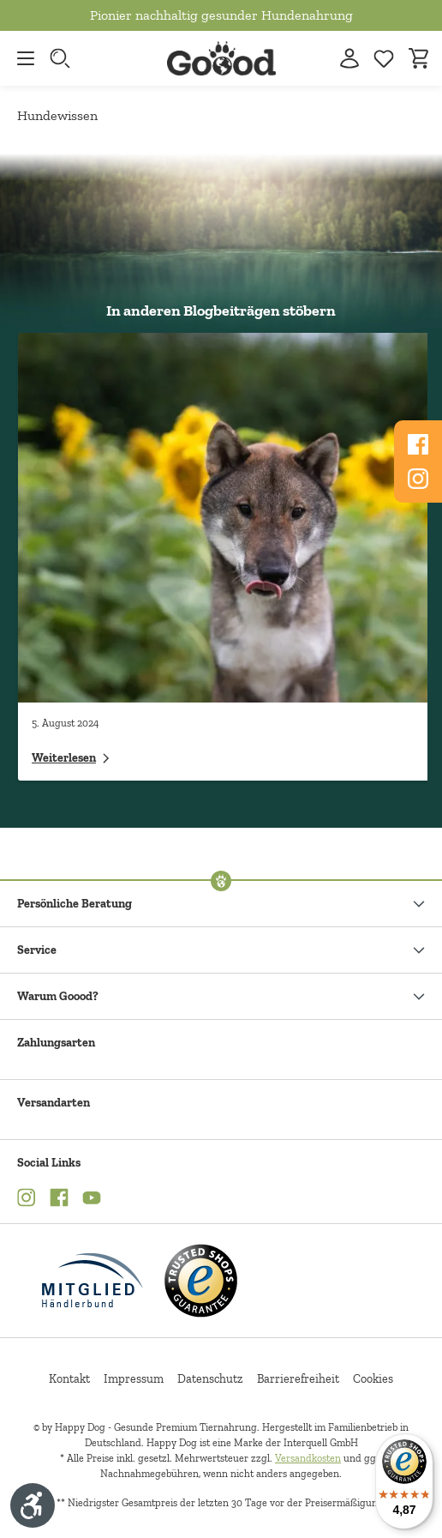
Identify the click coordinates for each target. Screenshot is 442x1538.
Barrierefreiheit (298, 1379)
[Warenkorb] (418, 58)
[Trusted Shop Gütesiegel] (200, 1281)
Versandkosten (308, 1458)
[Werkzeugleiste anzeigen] (32, 1505)
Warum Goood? (58, 996)
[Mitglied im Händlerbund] (92, 1280)
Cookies (373, 1379)
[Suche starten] (62, 58)
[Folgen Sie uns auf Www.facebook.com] (418, 444)
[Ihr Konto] (349, 58)
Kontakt (69, 1379)
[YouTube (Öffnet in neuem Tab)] (91, 1200)
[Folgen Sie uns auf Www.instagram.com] (418, 478)
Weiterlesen (71, 758)
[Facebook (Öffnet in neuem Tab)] (59, 1200)
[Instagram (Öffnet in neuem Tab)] (26, 1200)
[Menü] (21, 58)
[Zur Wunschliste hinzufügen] (384, 58)
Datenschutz (210, 1379)
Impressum (134, 1379)
